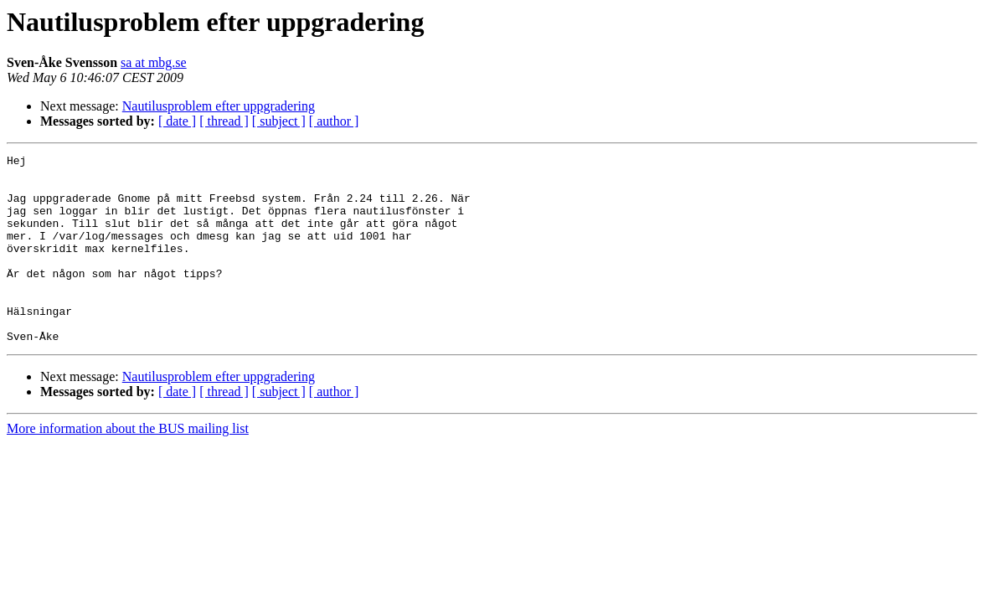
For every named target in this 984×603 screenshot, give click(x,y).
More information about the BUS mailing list (128, 466)
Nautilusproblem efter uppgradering (218, 106)
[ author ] (334, 121)
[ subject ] (279, 121)
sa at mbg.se (154, 62)
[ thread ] (224, 121)
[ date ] (177, 121)
